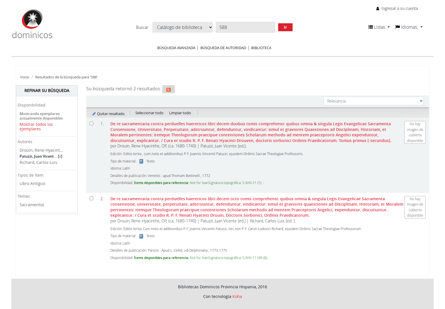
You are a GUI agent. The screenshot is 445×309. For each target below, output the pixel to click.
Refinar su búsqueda (46, 90)
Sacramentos (32, 204)
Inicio (24, 77)
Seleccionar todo (149, 112)
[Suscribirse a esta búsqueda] (168, 89)
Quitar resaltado (108, 113)
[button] (379, 27)
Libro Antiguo (32, 183)
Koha (237, 296)
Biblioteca (261, 47)
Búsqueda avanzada (176, 47)
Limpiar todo (180, 112)
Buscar (142, 27)
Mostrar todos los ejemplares (36, 127)
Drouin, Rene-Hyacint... (41, 150)
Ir (285, 27)
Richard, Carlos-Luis (38, 162)
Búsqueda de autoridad (223, 47)
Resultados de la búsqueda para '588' (66, 77)
